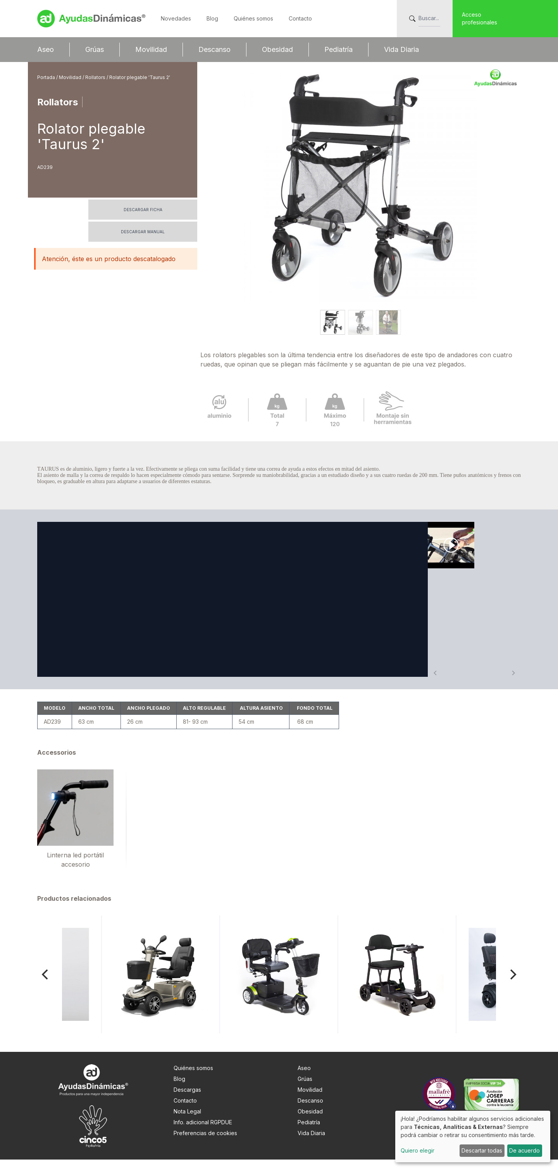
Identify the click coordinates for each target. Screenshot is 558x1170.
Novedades (176, 18)
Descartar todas (482, 1150)
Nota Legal (187, 1121)
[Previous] (45, 984)
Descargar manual (143, 231)
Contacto (300, 18)
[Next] (512, 984)
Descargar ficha (143, 209)
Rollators (96, 77)
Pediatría (338, 49)
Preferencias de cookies (205, 1143)
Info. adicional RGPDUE (203, 1132)
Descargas (187, 1100)
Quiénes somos (253, 18)
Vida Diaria (401, 49)
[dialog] (472, 1136)
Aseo (45, 49)
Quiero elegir (417, 1150)
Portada (46, 77)
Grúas (94, 49)
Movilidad (151, 49)
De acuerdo (524, 1150)
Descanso (214, 49)
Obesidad (277, 49)
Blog (212, 18)
